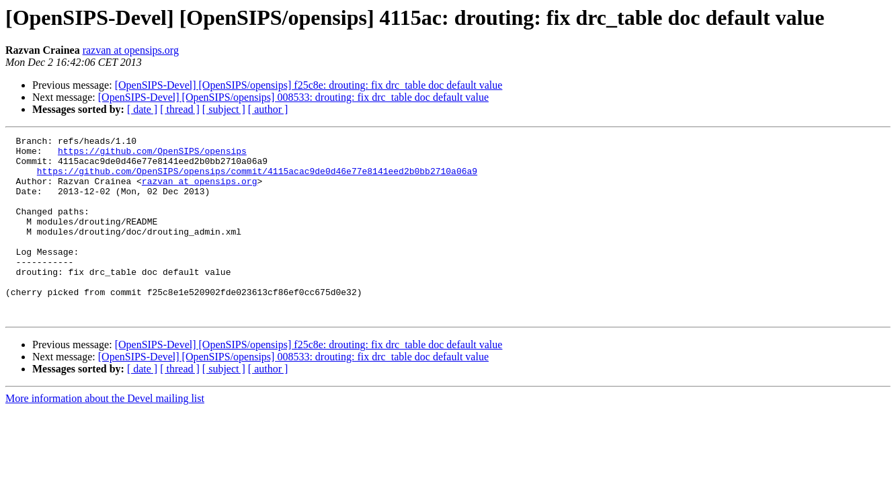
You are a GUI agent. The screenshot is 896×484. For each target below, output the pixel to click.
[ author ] (268, 109)
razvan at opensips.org (131, 50)
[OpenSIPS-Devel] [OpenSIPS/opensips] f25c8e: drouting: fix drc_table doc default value (309, 85)
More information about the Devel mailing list (104, 434)
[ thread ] (180, 109)
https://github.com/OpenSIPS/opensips (152, 155)
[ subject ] (223, 109)
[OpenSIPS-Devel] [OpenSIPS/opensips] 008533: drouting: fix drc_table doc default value (293, 97)
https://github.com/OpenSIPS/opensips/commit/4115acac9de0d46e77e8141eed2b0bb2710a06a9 (257, 179)
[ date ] (142, 109)
